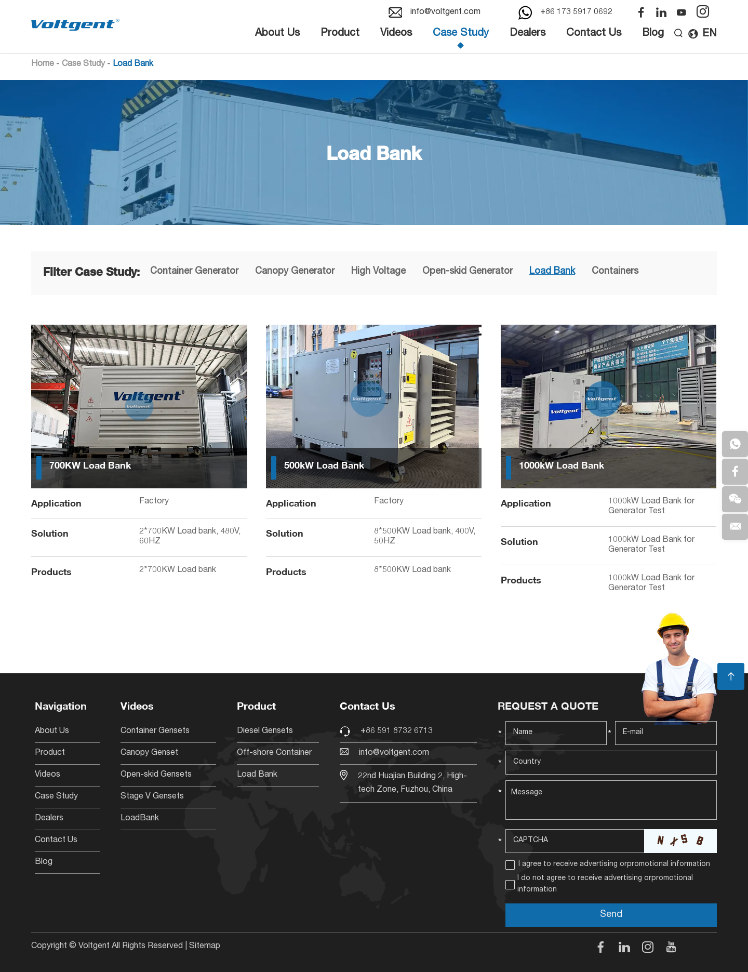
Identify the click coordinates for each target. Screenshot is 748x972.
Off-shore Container (274, 753)
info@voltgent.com (445, 12)
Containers (615, 271)
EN (702, 34)
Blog (653, 34)
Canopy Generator (295, 271)
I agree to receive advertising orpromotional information (614, 864)
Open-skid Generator (467, 271)
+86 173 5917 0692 (576, 12)
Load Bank (133, 64)
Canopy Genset (149, 753)
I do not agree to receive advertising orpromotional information (605, 884)
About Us (277, 34)
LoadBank (140, 819)
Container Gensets (155, 731)
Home (42, 64)
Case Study (461, 34)
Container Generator (194, 271)
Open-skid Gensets (156, 775)
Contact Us (593, 34)
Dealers (527, 34)
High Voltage (378, 271)
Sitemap (204, 946)
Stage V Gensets (152, 797)
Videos (396, 34)
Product (339, 34)
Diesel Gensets (265, 731)
